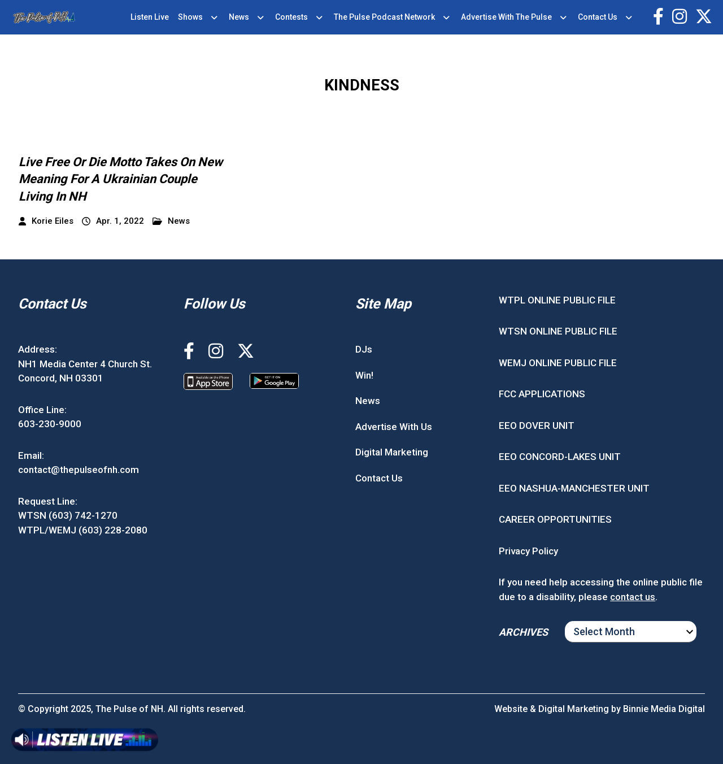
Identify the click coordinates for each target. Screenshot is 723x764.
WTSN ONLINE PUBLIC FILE (558, 331)
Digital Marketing (391, 452)
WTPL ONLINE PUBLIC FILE (557, 300)
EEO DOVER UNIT (536, 425)
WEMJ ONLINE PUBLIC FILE (558, 362)
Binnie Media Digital (664, 709)
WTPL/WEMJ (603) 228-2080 (82, 530)
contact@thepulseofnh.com (78, 469)
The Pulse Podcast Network (384, 16)
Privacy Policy (528, 551)
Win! (364, 375)
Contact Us (597, 16)
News (239, 16)
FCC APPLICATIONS (542, 394)
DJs (363, 349)
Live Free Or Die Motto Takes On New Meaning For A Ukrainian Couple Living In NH (121, 179)
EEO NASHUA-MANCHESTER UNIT (574, 488)
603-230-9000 (49, 423)
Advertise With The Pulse (506, 16)
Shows (190, 16)
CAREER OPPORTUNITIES (555, 519)
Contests (291, 16)
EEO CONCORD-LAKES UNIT (560, 456)
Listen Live (149, 16)
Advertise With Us (393, 426)
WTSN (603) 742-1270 (67, 515)
